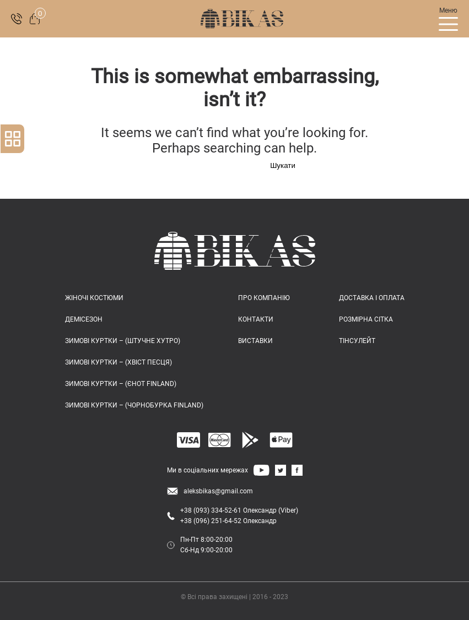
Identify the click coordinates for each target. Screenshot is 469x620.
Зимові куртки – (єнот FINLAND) (120, 384)
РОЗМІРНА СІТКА (366, 319)
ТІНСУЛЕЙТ (357, 341)
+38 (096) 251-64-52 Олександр (228, 521)
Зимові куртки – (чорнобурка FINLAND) (134, 405)
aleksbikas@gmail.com (218, 491)
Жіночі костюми (94, 298)
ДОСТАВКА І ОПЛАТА (372, 298)
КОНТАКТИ (255, 319)
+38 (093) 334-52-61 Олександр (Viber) (239, 510)
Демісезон (84, 319)
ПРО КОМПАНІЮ (264, 298)
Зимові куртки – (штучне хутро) (122, 341)
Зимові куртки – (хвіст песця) (118, 362)
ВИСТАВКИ (255, 341)
